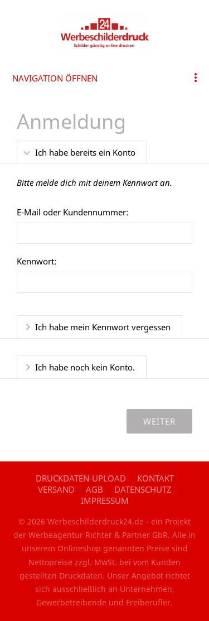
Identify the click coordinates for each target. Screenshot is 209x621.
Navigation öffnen (55, 78)
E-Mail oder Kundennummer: (72, 212)
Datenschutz (143, 489)
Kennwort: (36, 261)
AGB (94, 489)
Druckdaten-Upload (81, 478)
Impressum (105, 500)
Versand (56, 489)
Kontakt (155, 478)
